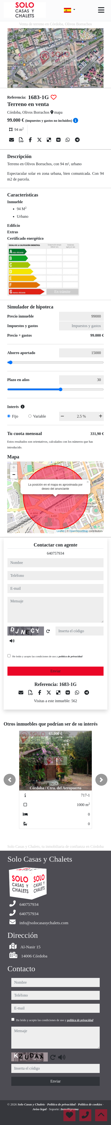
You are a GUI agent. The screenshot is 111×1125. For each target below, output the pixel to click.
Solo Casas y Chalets (32, 1104)
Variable (39, 416)
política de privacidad (70, 656)
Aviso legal (39, 1109)
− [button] (13, 475)
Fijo (15, 416)
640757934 (55, 553)
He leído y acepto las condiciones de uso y (47, 656)
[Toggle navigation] (101, 10)
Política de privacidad (61, 1104)
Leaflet (61, 531)
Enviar (55, 671)
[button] (10, 780)
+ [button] (13, 468)
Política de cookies (90, 1104)
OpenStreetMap (78, 531)
